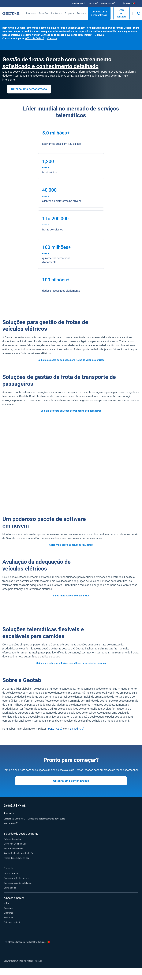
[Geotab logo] (11, 13)
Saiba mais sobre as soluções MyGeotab (71, 544)
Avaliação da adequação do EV (18, 853)
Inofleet (88, 34)
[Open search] (139, 13)
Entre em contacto (121, 13)
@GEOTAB (53, 728)
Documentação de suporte (16, 878)
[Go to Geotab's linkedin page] (123, 951)
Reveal (100, 34)
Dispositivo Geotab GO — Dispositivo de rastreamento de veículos (34, 819)
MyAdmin (8, 917)
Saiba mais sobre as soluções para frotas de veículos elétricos (71, 360)
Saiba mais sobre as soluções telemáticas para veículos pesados (71, 663)
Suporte (93, 3)
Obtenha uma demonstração (99, 13)
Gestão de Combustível (15, 844)
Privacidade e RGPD (13, 848)
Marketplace (108, 3)
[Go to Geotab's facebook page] (105, 951)
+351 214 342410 (34, 38)
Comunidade (10, 888)
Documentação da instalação (17, 883)
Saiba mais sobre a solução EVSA (71, 595)
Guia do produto (11, 873)
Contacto (52, 38)
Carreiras (8, 908)
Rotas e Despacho (12, 839)
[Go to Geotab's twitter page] (114, 951)
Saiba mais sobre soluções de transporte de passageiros (71, 410)
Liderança (8, 913)
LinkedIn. (75, 728)
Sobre (6, 903)
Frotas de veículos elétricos (16, 858)
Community (78, 3)
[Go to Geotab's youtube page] (132, 951)
